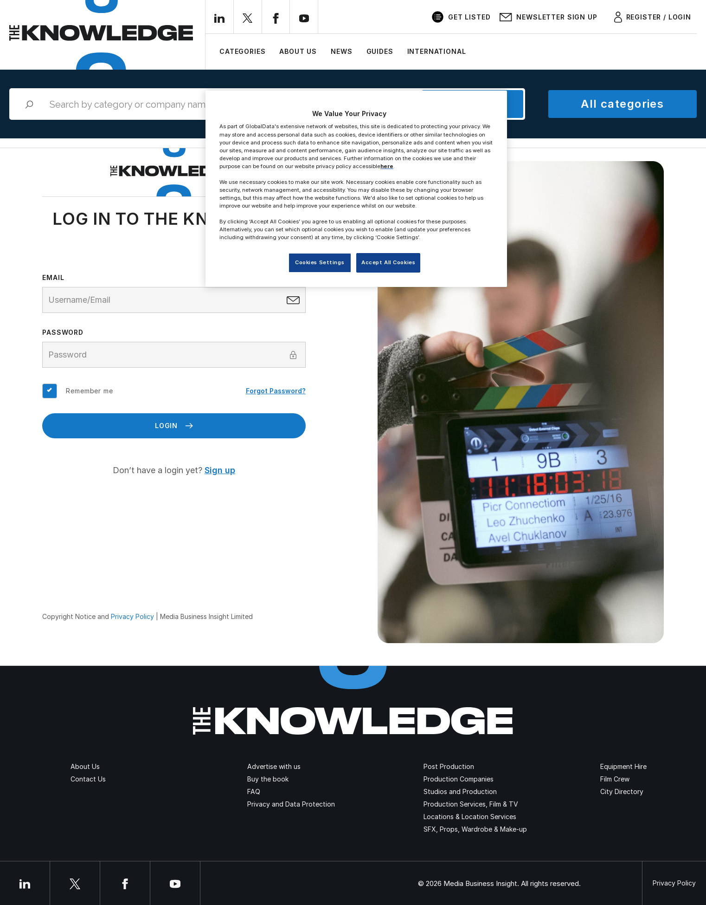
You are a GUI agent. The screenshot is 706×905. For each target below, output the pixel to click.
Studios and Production (460, 791)
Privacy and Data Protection (291, 804)
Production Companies (459, 779)
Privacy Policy (132, 616)
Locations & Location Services (470, 816)
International (436, 51)
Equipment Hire (623, 766)
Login (174, 426)
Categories (242, 51)
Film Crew (614, 779)
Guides (379, 51)
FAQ (253, 791)
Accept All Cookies (388, 262)
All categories (622, 104)
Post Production (449, 766)
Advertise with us (274, 766)
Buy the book (268, 779)
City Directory (621, 791)
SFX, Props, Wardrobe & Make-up (475, 829)
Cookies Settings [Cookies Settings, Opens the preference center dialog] (319, 262)
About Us (298, 51)
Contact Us (88, 779)
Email (53, 277)
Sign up (220, 470)
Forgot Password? (276, 391)
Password (62, 332)
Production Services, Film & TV (471, 804)
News (341, 51)
